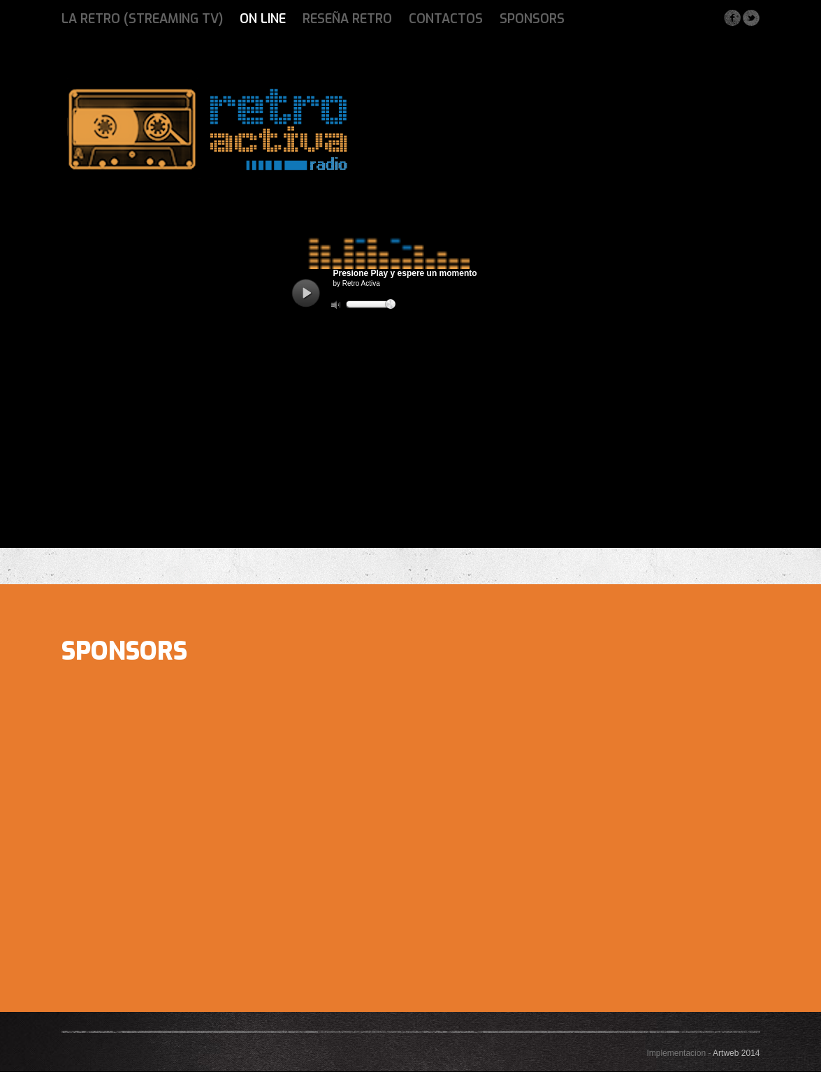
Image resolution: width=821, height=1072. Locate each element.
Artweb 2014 (736, 1053)
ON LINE (263, 18)
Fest (206, 129)
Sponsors (532, 18)
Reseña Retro (347, 18)
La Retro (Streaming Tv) (142, 18)
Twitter (750, 17)
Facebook (731, 17)
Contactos (446, 18)
